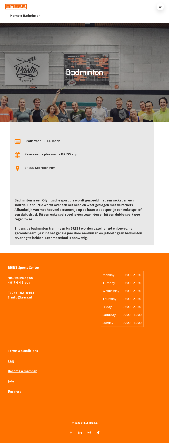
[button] (160, 7)
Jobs (11, 381)
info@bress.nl (21, 297)
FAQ (11, 361)
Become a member (22, 371)
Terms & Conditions (23, 351)
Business (14, 391)
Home (15, 16)
